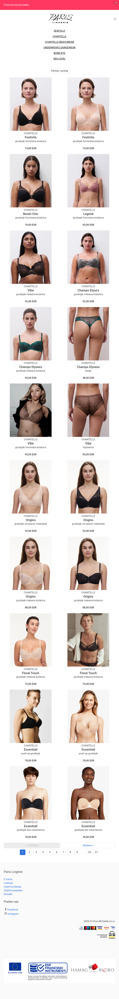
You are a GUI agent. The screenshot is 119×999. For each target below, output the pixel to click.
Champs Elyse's (88, 290)
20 (89, 852)
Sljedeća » (88, 845)
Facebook (12, 909)
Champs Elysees (30, 367)
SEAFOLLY (59, 30)
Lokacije (8, 883)
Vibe (31, 290)
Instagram (13, 913)
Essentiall (30, 749)
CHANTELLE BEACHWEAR (59, 42)
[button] (115, 19)
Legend (88, 214)
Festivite (31, 137)
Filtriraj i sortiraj (59, 70)
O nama (8, 879)
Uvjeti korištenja (12, 886)
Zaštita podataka (13, 890)
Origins (31, 520)
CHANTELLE (59, 36)
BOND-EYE (59, 53)
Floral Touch (30, 673)
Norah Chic (30, 214)
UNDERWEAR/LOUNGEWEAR (59, 47)
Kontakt (8, 894)
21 (96, 852)
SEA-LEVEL (59, 58)
